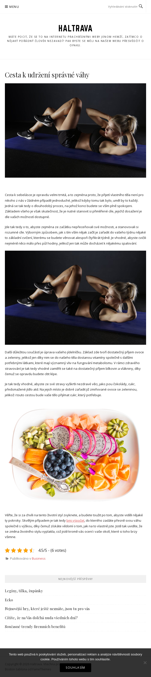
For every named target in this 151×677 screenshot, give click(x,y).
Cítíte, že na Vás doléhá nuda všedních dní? (41, 617)
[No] (144, 662)
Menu (14, 7)
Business (39, 558)
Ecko (9, 599)
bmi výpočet (75, 520)
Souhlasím (75, 667)
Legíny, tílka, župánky (24, 590)
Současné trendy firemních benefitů (35, 626)
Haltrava (75, 28)
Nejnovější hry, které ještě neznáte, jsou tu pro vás (47, 608)
